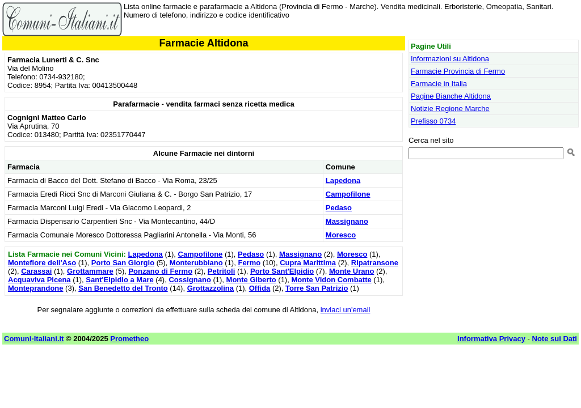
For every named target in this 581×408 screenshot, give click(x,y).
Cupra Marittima (308, 262)
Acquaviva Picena (39, 279)
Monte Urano (351, 271)
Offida (260, 288)
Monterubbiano (196, 262)
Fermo (249, 262)
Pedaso (339, 207)
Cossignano (189, 279)
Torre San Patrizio (316, 288)
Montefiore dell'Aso (42, 262)
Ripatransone (374, 262)
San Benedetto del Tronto (122, 288)
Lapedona (343, 180)
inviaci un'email (346, 309)
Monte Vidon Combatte (331, 279)
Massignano (347, 221)
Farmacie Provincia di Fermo (458, 71)
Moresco (341, 235)
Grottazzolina (210, 288)
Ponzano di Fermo (160, 271)
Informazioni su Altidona (450, 58)
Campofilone (348, 194)
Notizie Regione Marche (450, 108)
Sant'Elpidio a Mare (119, 279)
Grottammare (90, 271)
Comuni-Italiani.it (34, 338)
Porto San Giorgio (122, 262)
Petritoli (221, 271)
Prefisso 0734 (433, 121)
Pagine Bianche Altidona (451, 96)
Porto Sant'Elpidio (282, 271)
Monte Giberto (251, 279)
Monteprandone (36, 288)
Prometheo (129, 338)
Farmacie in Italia (439, 83)
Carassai (36, 271)
